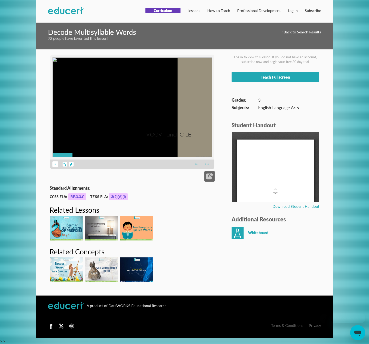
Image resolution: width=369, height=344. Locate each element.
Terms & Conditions (287, 325)
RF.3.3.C (77, 196)
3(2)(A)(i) (118, 196)
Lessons (194, 10)
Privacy (315, 325)
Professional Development (259, 10)
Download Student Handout (296, 206)
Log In (293, 10)
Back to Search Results (301, 31)
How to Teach (218, 10)
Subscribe (313, 10)
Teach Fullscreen (275, 77)
